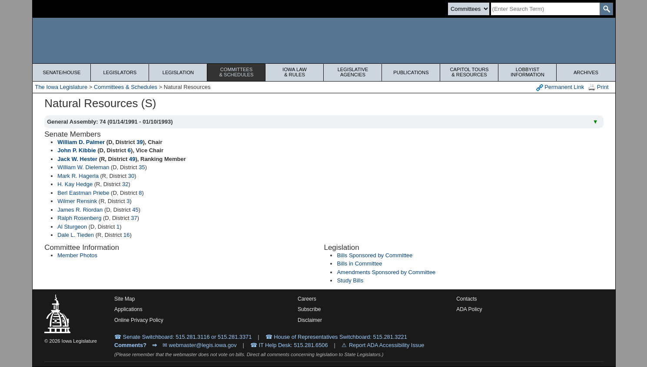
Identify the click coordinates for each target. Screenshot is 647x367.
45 (135, 209)
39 (139, 142)
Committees (236, 72)
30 (131, 176)
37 (134, 218)
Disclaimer (310, 320)
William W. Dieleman (83, 167)
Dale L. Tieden (75, 235)
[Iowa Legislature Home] (324, 40)
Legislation (178, 72)
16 (126, 235)
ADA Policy (469, 309)
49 (132, 159)
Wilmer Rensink (77, 201)
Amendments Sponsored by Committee (386, 272)
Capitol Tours (469, 72)
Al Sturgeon (72, 226)
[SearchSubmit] (606, 9)
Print (598, 87)
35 (142, 167)
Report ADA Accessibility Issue (387, 345)
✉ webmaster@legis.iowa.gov (200, 345)
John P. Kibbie (76, 150)
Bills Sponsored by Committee (374, 255)
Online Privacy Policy (138, 320)
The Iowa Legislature (61, 87)
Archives (586, 72)
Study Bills (350, 280)
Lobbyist (527, 72)
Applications (128, 309)
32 (125, 184)
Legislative (353, 72)
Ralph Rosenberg (79, 218)
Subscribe (309, 309)
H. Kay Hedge (75, 184)
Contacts (466, 299)
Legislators (120, 72)
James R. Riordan (80, 209)
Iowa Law (294, 72)
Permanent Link (560, 87)
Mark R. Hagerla (78, 176)
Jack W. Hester (77, 159)
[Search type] (468, 9)
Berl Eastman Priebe (83, 193)
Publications (410, 72)
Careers (307, 299)
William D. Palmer (81, 142)
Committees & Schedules (125, 87)
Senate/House (62, 72)
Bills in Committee (359, 263)
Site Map (124, 299)
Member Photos (77, 255)
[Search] (545, 9)
